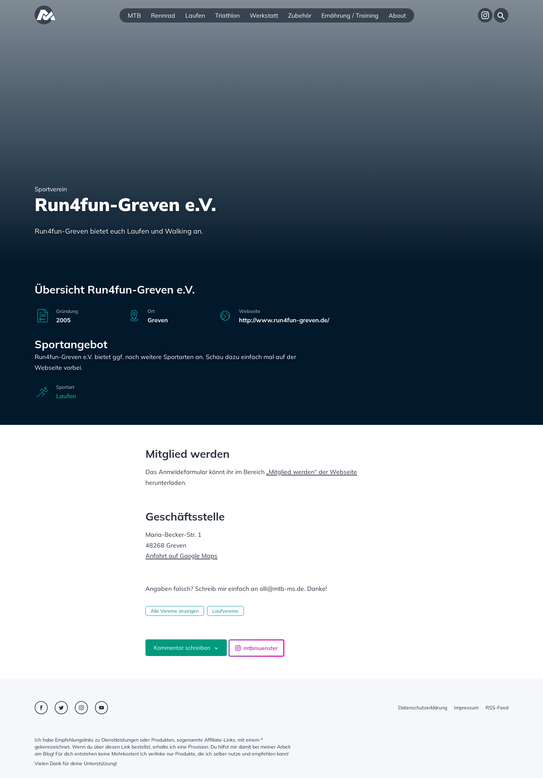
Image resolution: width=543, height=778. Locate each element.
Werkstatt (264, 15)
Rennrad (163, 15)
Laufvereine (225, 611)
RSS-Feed (497, 708)
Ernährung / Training (350, 15)
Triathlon (227, 15)
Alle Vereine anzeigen (175, 611)
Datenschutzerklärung (422, 708)
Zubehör (299, 15)
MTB (134, 15)
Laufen (195, 15)
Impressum (466, 708)
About (397, 15)
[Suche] (501, 15)
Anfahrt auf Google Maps (181, 555)
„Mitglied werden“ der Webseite (311, 471)
